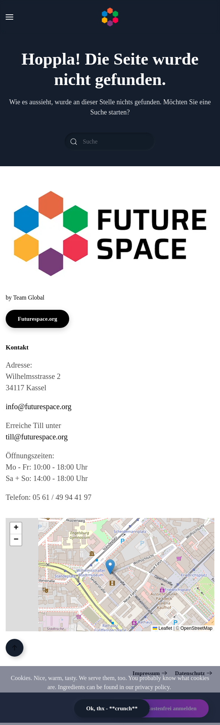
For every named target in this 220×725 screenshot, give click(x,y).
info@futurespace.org (38, 406)
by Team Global (25, 297)
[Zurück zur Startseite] (110, 17)
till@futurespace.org (37, 437)
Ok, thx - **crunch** (112, 708)
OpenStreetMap (196, 628)
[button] (9, 17)
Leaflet (162, 628)
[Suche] (110, 142)
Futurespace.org (37, 319)
